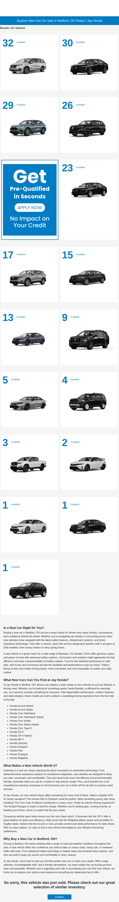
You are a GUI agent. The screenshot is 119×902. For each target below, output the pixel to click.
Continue (59, 897)
